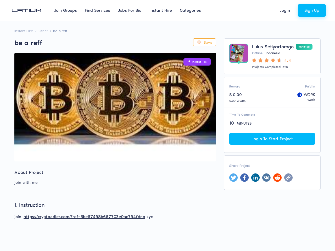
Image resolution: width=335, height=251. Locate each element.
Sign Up (311, 10)
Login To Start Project (272, 138)
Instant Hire (160, 10)
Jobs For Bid (130, 10)
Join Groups (65, 10)
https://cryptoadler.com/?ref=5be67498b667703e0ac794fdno (84, 216)
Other (43, 31)
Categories (190, 10)
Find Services (97, 10)
